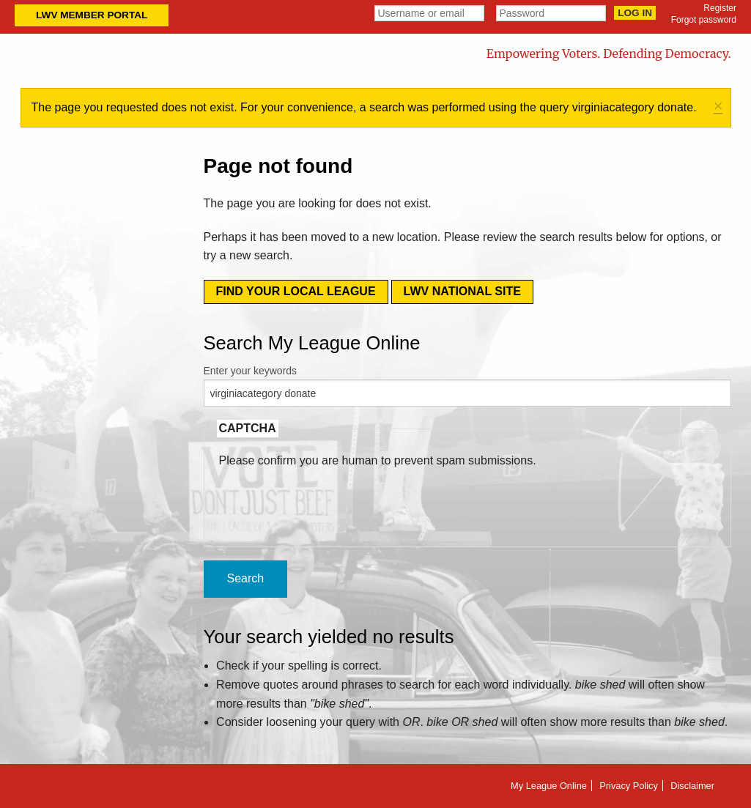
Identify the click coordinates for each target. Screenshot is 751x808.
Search (245, 578)
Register (719, 8)
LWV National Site (462, 291)
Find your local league (296, 291)
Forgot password (703, 20)
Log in (635, 12)
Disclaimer (692, 785)
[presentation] (330, 498)
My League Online (549, 785)
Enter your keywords (250, 371)
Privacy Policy (628, 785)
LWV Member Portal (91, 15)
